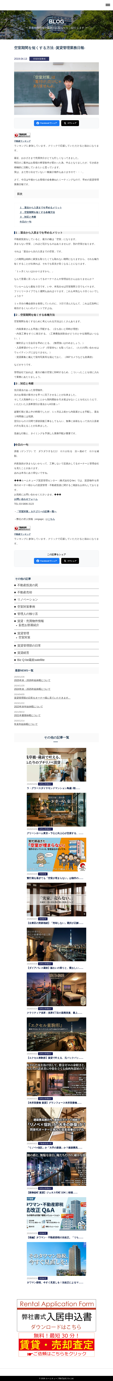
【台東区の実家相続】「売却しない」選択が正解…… (55, 923)
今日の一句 (25, 222)
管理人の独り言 (27, 613)
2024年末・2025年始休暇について (32, 689)
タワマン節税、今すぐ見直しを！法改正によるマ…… (55, 1282)
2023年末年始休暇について (28, 706)
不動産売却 (24, 592)
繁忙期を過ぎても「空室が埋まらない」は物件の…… (55, 878)
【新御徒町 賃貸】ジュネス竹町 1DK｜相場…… (52, 1192)
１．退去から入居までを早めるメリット (41, 207)
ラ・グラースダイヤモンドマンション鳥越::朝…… (53, 788)
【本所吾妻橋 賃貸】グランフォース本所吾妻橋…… (54, 1103)
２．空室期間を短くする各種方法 (37, 212)
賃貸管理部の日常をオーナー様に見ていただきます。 (42, 698)
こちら (51, 519)
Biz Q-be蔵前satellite (31, 659)
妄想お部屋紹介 (29, 625)
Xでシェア (70, 123)
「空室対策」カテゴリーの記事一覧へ (36, 511)
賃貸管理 (23, 633)
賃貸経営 (23, 652)
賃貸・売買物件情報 (30, 621)
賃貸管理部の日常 (29, 645)
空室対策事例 (26, 606)
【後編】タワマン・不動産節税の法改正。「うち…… (55, 1237)
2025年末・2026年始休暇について (32, 680)
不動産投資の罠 (27, 585)
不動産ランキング (22, 141)
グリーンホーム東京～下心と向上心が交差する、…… (55, 833)
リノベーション (27, 599)
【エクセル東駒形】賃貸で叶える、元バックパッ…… (55, 1058)
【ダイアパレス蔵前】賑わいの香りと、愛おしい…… (55, 968)
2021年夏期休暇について (27, 715)
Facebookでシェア (46, 123)
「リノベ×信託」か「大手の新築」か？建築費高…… (54, 1147)
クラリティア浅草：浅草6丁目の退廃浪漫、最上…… (54, 1013)
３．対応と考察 (28, 217)
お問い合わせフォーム (26, 499)
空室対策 (24, 637)
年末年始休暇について (26, 724)
